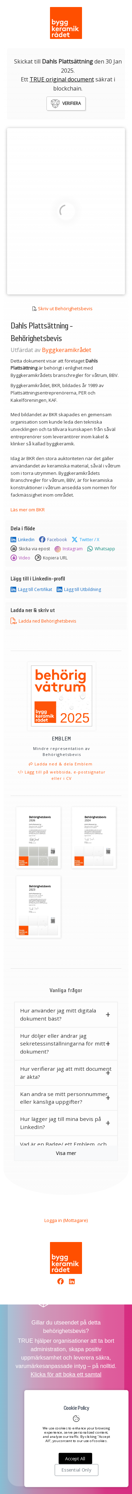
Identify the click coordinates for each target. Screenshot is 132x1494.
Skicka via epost (30, 549)
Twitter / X (85, 540)
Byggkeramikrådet (66, 350)
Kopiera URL (51, 558)
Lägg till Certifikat (31, 589)
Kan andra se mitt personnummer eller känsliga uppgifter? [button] (64, 1097)
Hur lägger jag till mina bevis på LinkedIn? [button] (60, 1122)
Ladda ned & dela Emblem (61, 763)
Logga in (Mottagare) (66, 1220)
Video (20, 558)
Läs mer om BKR (28, 509)
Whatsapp (101, 549)
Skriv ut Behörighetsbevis (65, 308)
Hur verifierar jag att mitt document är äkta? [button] (66, 1072)
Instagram (69, 548)
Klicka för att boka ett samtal (66, 1374)
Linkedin (22, 540)
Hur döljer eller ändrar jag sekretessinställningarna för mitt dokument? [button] (62, 1043)
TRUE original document (62, 79)
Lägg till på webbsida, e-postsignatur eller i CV (62, 775)
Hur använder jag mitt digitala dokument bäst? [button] (58, 1014)
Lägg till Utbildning (79, 589)
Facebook (53, 540)
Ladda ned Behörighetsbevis (43, 621)
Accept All (75, 1458)
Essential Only (76, 1470)
